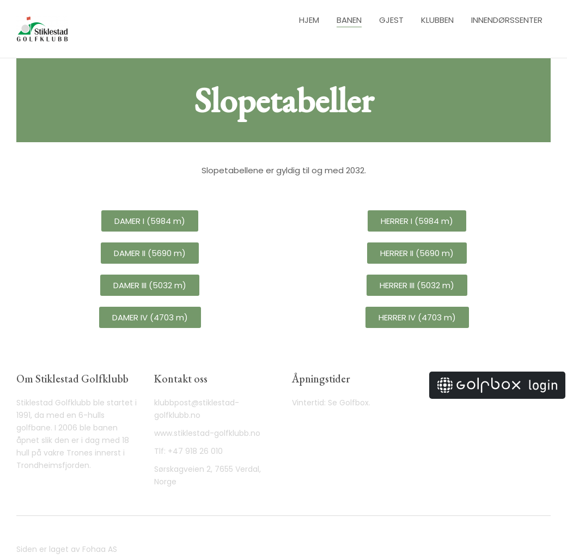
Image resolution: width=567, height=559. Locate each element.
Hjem (309, 20)
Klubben (437, 20)
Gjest (391, 20)
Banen (349, 20)
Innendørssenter (506, 20)
